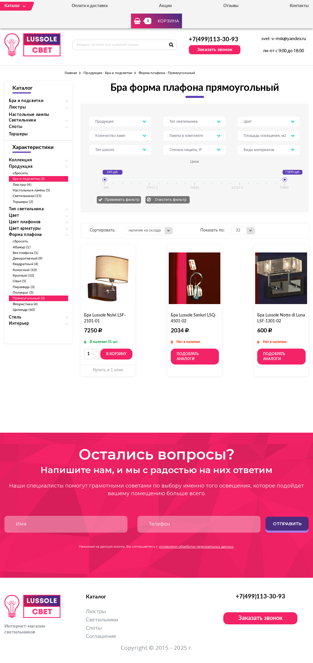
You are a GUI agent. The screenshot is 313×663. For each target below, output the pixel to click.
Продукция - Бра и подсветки (107, 73)
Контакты (299, 6)
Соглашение (101, 636)
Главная (71, 73)
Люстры (96, 611)
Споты (94, 628)
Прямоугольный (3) (29, 298)
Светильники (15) (27, 196)
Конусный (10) (25, 270)
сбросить (20, 173)
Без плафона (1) (25, 253)
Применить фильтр (122, 199)
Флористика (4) (25, 304)
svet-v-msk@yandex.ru (283, 39)
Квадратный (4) (25, 264)
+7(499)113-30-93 (213, 39)
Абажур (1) (21, 247)
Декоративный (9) (27, 258)
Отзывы (230, 6)
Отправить (287, 523)
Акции (165, 6)
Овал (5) (19, 281)
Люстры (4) (22, 184)
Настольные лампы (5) (31, 190)
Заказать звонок (214, 49)
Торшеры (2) (23, 202)
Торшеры (18, 134)
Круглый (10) (23, 275)
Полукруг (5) (23, 292)
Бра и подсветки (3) (29, 178)
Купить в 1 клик (108, 370)
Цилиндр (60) (24, 309)
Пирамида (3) (24, 287)
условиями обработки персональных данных (196, 546)
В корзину (116, 354)
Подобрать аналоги (188, 356)
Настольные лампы (29, 115)
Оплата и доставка (90, 6)
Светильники (102, 620)
